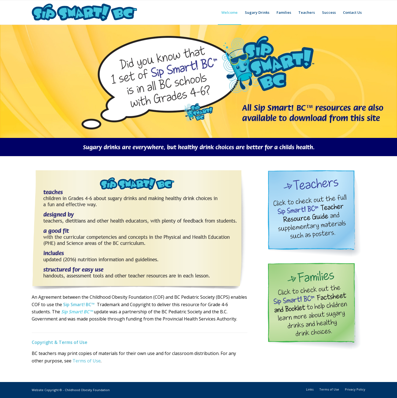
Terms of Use (87, 361)
